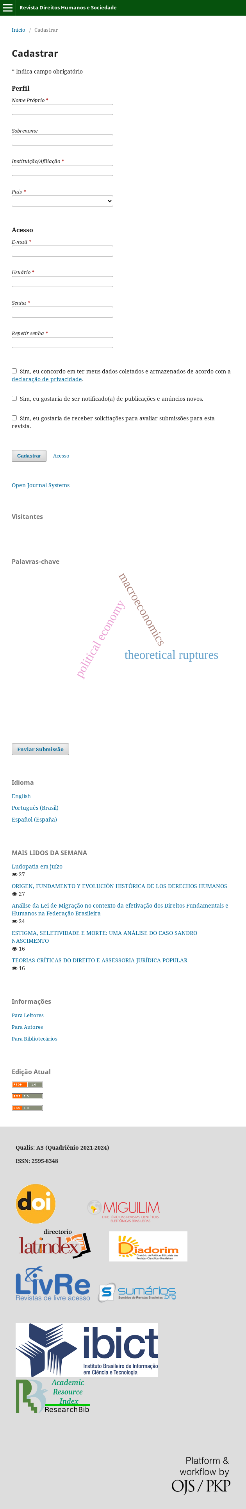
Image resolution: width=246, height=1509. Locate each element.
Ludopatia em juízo (37, 866)
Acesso (61, 455)
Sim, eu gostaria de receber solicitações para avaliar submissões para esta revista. (113, 422)
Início (18, 29)
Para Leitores (28, 1015)
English (21, 796)
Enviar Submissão (40, 749)
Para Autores (27, 1026)
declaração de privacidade (47, 379)
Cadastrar (29, 456)
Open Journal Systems (41, 485)
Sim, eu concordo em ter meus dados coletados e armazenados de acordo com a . (121, 375)
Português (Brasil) (35, 807)
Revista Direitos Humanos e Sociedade (68, 7)
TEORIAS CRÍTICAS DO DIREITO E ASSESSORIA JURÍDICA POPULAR (99, 960)
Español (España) (34, 819)
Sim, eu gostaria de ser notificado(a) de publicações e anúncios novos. (107, 398)
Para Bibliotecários (34, 1038)
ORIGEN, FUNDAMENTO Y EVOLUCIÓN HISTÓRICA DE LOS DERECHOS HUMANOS (119, 886)
